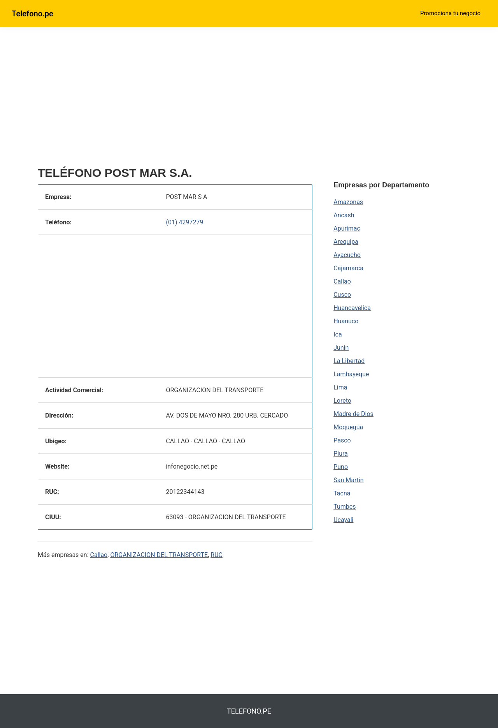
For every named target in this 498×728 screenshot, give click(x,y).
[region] (175, 100)
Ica (337, 334)
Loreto (342, 400)
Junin (341, 347)
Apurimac (346, 228)
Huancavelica (352, 308)
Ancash (343, 215)
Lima (340, 387)
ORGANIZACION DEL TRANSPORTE (159, 555)
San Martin (348, 480)
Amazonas (348, 202)
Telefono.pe (32, 13)
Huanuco (345, 321)
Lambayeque (351, 374)
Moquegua (348, 427)
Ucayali (343, 520)
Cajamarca (348, 268)
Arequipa (345, 241)
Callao (99, 555)
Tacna (341, 493)
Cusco (342, 294)
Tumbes (344, 506)
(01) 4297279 (184, 222)
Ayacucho (347, 255)
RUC (216, 555)
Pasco (342, 440)
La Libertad (349, 361)
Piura (340, 453)
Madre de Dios (353, 414)
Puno (340, 467)
